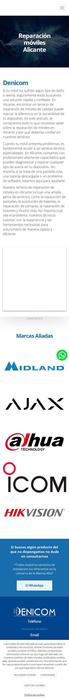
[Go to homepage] (2, 8)
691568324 (41, 629)
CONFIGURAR (47, 675)
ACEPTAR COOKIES (34, 685)
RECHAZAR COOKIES (25, 675)
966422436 (27, 629)
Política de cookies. (34, 694)
